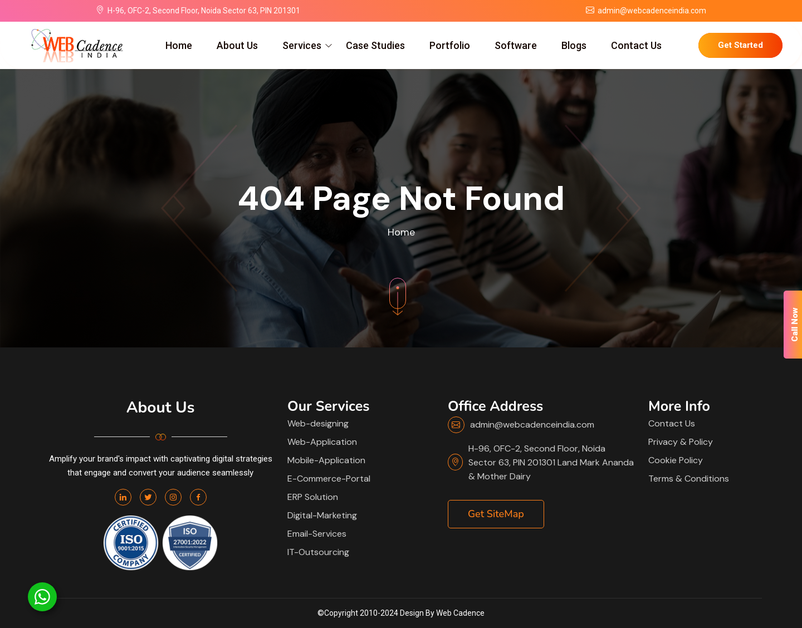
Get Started (740, 45)
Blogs (573, 45)
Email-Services (316, 533)
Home (178, 45)
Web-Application (322, 442)
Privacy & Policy (680, 442)
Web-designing (318, 423)
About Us (237, 45)
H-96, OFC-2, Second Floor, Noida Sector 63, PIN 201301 (203, 10)
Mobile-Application (326, 460)
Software (516, 45)
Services (301, 45)
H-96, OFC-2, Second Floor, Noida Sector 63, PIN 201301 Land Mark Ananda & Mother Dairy (551, 462)
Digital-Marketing (322, 515)
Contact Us (636, 45)
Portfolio (449, 45)
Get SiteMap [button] (496, 514)
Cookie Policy (675, 460)
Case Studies (375, 45)
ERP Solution (312, 497)
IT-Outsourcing (318, 552)
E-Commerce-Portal (328, 478)
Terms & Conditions (688, 478)
